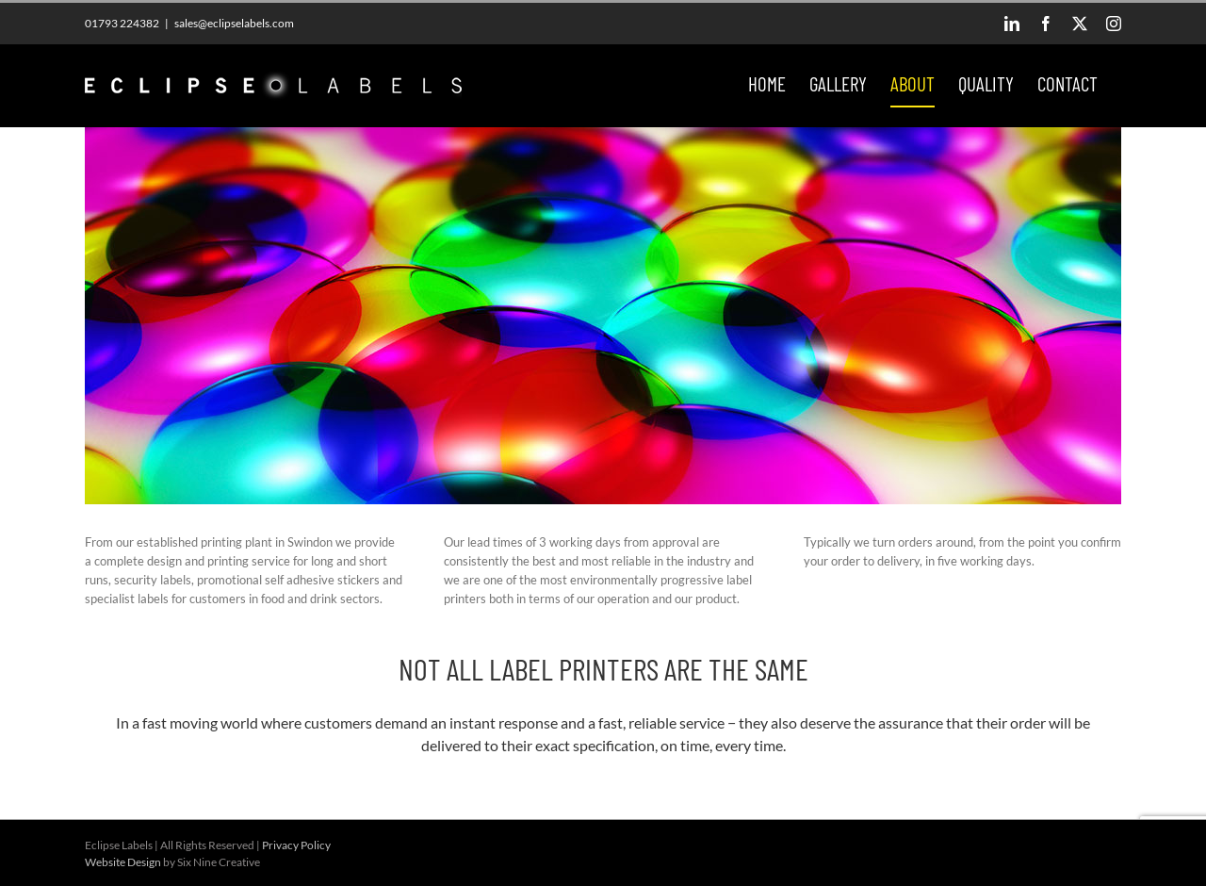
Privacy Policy (296, 845)
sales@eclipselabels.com (234, 23)
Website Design (123, 862)
